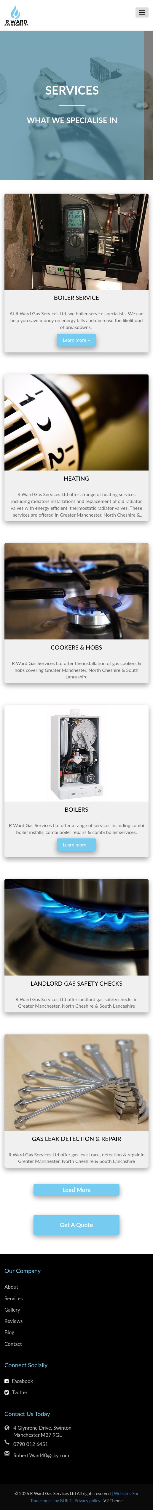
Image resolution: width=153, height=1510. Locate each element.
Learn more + (76, 340)
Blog (9, 1332)
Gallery (12, 1310)
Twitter (16, 1392)
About (11, 1287)
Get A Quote (76, 1224)
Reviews (13, 1321)
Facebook (18, 1381)
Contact (13, 1344)
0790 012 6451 (30, 1444)
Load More (76, 1189)
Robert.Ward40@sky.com (41, 1455)
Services (13, 1298)
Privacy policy (88, 1500)
